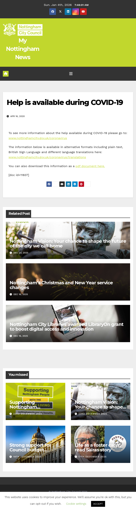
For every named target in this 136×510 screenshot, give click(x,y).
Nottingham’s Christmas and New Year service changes (61, 285)
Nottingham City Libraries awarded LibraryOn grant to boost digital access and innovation (66, 327)
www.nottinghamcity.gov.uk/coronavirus (38, 138)
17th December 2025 (92, 456)
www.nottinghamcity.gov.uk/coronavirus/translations (47, 157)
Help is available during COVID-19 (65, 102)
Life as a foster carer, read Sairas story (98, 447)
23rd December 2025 (27, 413)
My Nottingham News (22, 49)
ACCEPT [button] (98, 503)
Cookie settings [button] (76, 503)
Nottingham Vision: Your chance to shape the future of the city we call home (68, 243)
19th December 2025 (27, 456)
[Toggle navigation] (71, 73)
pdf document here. (90, 166)
